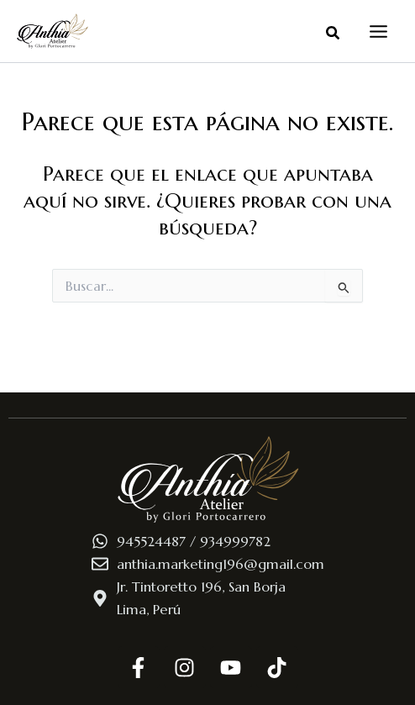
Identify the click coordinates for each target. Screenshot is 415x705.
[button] (333, 34)
